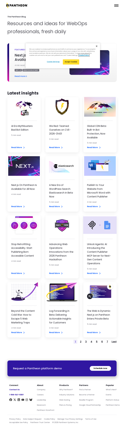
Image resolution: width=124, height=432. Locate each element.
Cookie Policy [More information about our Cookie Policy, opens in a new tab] (84, 55)
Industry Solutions (66, 394)
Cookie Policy (49, 419)
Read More (18, 147)
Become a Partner (87, 394)
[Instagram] (26, 400)
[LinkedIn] (18, 400)
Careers (40, 394)
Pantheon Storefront (45, 410)
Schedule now (100, 368)
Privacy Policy (15, 419)
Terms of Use (90, 419)
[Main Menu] (115, 5)
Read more (21, 76)
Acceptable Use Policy (18, 422)
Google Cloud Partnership (90, 405)
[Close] (96, 46)
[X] (14, 400)
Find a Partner (85, 389)
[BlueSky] (30, 400)
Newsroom (41, 405)
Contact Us (14, 389)
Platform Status (112, 400)
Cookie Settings (53, 62)
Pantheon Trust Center (40, 422)
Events (108, 394)
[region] (63, 55)
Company (41, 389)
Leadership (41, 400)
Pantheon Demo (113, 405)
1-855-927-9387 (16, 394)
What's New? (111, 389)
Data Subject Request (32, 419)
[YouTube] (22, 400)
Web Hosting (64, 400)
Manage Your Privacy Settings (70, 419)
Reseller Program (86, 400)
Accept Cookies (71, 62)
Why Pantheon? (66, 389)
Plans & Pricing (65, 405)
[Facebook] (10, 400)
